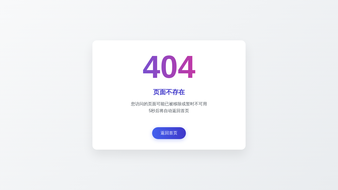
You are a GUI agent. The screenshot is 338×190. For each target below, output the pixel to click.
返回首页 (169, 133)
